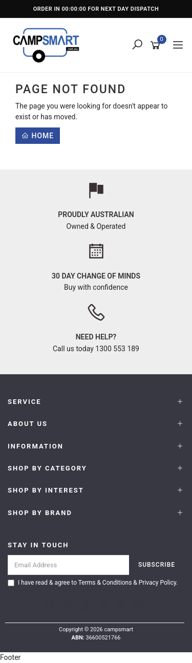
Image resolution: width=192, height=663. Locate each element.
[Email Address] (69, 565)
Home (38, 136)
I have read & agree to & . (93, 582)
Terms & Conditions (105, 582)
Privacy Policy (157, 582)
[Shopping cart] (157, 45)
